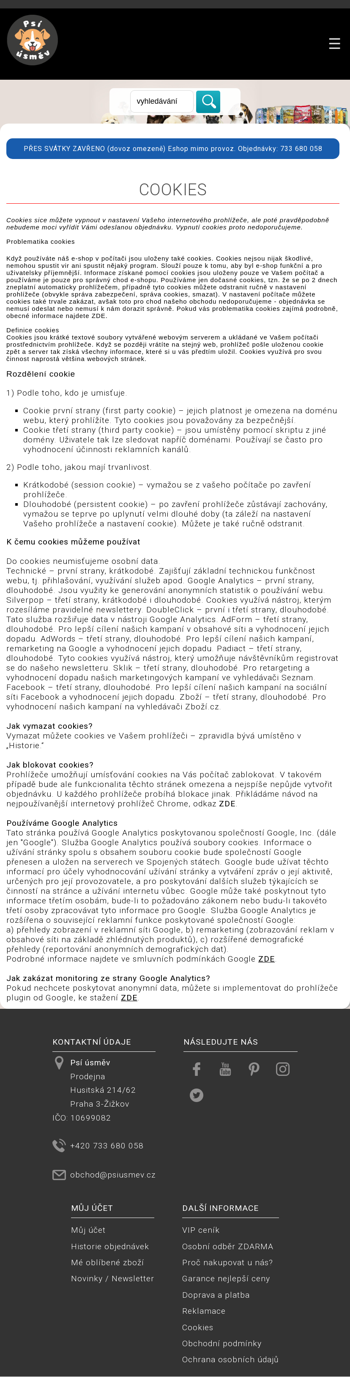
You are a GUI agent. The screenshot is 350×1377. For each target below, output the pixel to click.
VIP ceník (201, 1230)
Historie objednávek (110, 1246)
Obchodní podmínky (222, 1343)
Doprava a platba (216, 1295)
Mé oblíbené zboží (107, 1262)
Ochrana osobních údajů (230, 1359)
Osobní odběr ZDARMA (227, 1246)
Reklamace (204, 1311)
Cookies (197, 1327)
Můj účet (88, 1230)
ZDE (99, 315)
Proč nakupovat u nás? (227, 1262)
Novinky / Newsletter (112, 1278)
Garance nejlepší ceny (226, 1278)
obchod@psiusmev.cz (113, 1175)
